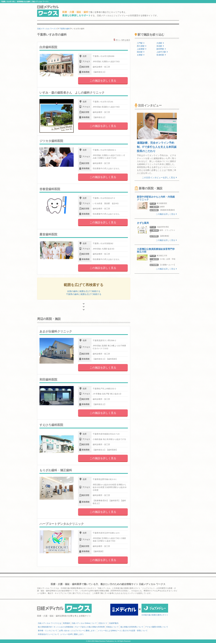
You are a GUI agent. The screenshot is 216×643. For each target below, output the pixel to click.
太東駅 (140, 55)
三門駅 (140, 43)
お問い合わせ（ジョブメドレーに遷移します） (77, 631)
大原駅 (160, 43)
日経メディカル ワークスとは (49, 623)
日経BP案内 (113, 623)
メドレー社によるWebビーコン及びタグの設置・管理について (123, 631)
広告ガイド (102, 623)
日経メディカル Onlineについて (84, 623)
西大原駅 (141, 46)
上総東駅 (141, 49)
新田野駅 (161, 49)
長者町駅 (161, 55)
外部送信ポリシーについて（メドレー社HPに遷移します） (61, 634)
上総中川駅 (162, 52)
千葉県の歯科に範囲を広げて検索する (83, 294)
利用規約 (66, 623)
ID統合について (112, 627)
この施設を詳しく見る (103, 80)
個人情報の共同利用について (131, 627)
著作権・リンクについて (47, 631)
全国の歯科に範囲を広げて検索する (83, 291)
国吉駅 (140, 52)
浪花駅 (160, 46)
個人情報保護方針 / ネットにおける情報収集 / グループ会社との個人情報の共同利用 (71, 627)
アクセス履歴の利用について (156, 627)
